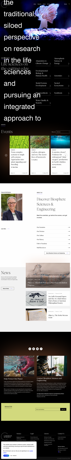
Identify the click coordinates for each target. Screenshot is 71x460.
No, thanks (14, 455)
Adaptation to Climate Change (42, 62)
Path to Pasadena (42, 243)
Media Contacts (60, 438)
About (35, 5)
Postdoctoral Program (48, 442)
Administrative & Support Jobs (49, 440)
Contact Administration (62, 437)
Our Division (40, 231)
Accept (6, 455)
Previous (6, 155)
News (53, 5)
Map (59, 452)
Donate (65, 5)
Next (65, 155)
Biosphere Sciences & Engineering (20, 438)
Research (39, 5)
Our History (40, 239)
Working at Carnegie (47, 437)
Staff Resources (41, 247)
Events (48, 5)
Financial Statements (34, 437)
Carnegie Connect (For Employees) (48, 445)
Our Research (5, 58)
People (44, 5)
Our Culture (40, 235)
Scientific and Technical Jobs (49, 438)
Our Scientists (41, 227)
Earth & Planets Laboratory (21, 440)
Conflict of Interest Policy (34, 438)
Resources (57, 5)
